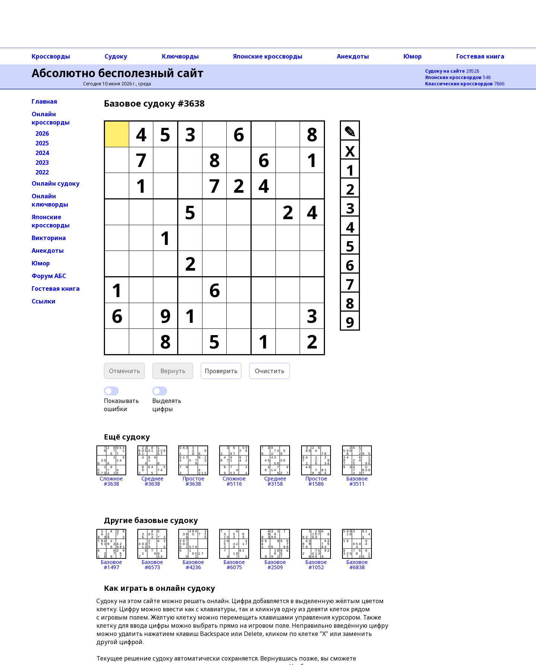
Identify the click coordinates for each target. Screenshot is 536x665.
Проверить (221, 371)
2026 (42, 133)
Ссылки (43, 301)
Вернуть (172, 371)
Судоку (116, 56)
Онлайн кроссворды (51, 118)
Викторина (49, 238)
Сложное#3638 (111, 465)
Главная (44, 101)
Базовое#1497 (111, 549)
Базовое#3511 (357, 465)
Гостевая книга (480, 56)
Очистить (269, 371)
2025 (42, 143)
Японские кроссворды (267, 56)
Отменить (124, 371)
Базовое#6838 (357, 549)
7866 (464, 84)
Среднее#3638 (152, 465)
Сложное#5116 (234, 465)
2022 (42, 172)
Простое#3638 (193, 465)
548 (458, 77)
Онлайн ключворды (50, 200)
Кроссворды (51, 56)
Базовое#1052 (316, 549)
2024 (42, 153)
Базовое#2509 (275, 549)
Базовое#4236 (193, 549)
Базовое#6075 (234, 549)
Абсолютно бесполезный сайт (118, 73)
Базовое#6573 (152, 549)
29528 (452, 71)
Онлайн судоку (56, 183)
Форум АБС (49, 276)
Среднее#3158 (275, 465)
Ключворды (180, 56)
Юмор (412, 56)
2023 (42, 162)
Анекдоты (353, 56)
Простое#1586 (316, 465)
